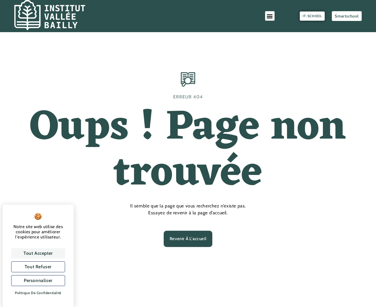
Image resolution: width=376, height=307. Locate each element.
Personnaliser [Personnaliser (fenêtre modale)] (38, 280)
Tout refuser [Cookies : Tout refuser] (38, 266)
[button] (270, 16)
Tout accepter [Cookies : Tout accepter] (38, 253)
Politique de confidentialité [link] (38, 293)
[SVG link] (49, 15)
